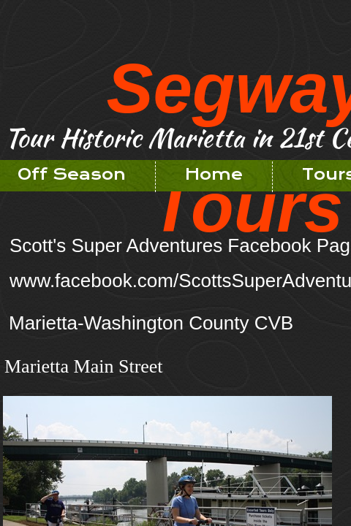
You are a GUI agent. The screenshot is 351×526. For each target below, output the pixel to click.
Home (214, 174)
